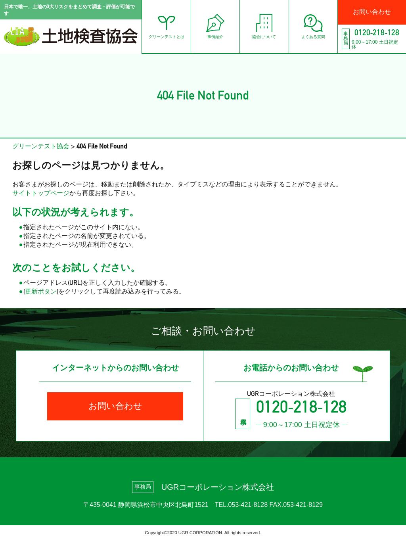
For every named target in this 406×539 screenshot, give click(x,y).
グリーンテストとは (155, 26)
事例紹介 (206, 26)
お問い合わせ (370, 13)
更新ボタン (41, 292)
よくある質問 (308, 26)
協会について (257, 26)
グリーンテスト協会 (40, 147)
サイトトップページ (40, 193)
